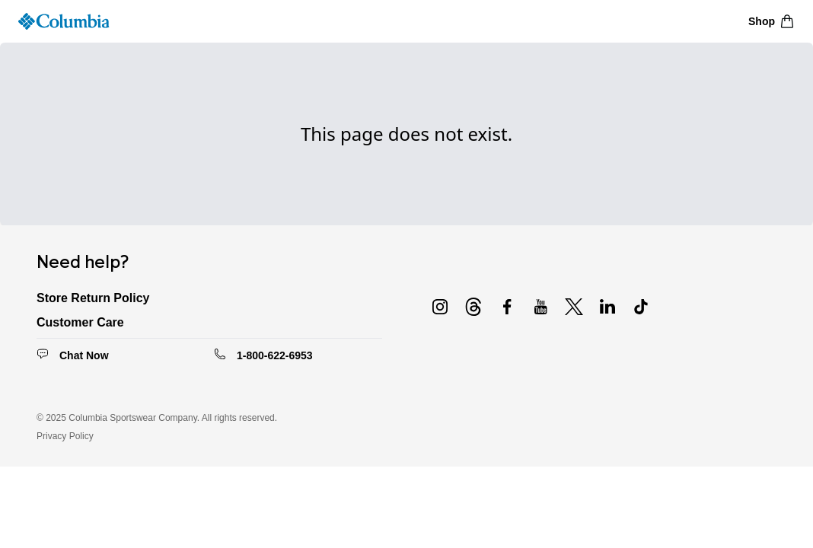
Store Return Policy (93, 298)
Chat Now (84, 355)
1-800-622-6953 (275, 355)
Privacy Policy (65, 436)
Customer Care (80, 322)
